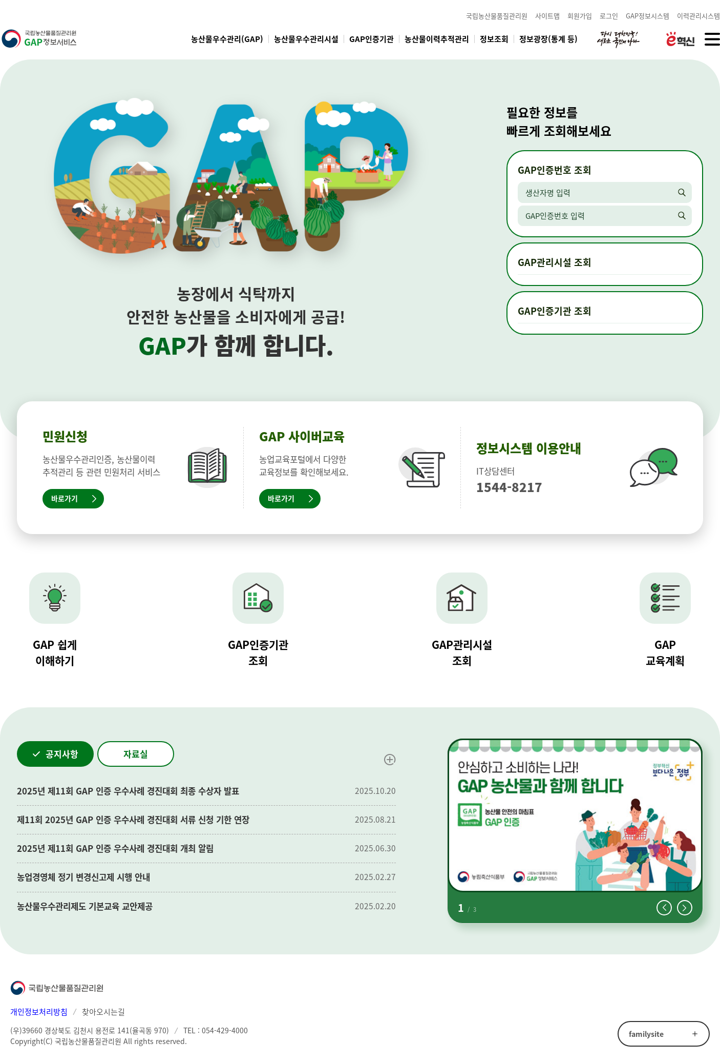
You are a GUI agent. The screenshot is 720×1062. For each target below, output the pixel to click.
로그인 (609, 16)
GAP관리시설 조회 (554, 262)
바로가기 (64, 498)
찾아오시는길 (103, 1011)
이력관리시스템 (698, 16)
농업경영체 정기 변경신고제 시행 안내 (83, 877)
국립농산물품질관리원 (496, 16)
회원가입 (579, 16)
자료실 (135, 753)
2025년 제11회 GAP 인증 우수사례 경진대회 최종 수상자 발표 (128, 791)
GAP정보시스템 (647, 16)
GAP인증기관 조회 (554, 311)
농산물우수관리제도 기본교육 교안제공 (85, 906)
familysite (646, 1034)
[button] (664, 907)
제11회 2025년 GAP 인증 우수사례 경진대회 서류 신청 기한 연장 (133, 819)
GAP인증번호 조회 (554, 170)
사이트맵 (547, 16)
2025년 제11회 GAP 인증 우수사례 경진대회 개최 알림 (115, 848)
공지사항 (62, 753)
